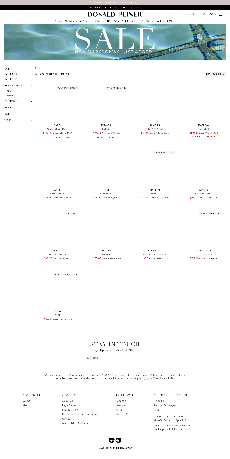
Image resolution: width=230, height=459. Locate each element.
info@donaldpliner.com (178, 433)
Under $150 (11, 87)
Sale (160, 21)
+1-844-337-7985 (173, 424)
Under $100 (11, 82)
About (171, 21)
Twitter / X (122, 422)
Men (83, 21)
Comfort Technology (104, 21)
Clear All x (51, 82)
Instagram (121, 413)
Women (71, 21)
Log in (212, 14)
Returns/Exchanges (165, 413)
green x (65, 82)
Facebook (121, 409)
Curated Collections (137, 21)
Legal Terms (69, 413)
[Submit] (142, 365)
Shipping (159, 409)
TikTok (119, 418)
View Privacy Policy (164, 386)
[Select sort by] (215, 81)
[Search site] (204, 14)
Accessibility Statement (75, 431)
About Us (67, 409)
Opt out (66, 426)
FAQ (156, 418)
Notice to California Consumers (80, 422)
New (59, 21)
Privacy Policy (70, 418)
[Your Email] (112, 365)
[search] (194, 14)
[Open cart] (222, 14)
